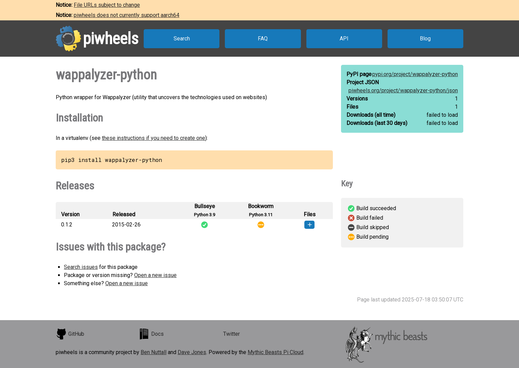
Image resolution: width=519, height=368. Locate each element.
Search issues (81, 267)
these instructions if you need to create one (153, 138)
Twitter (231, 334)
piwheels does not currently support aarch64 (126, 15)
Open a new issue (155, 275)
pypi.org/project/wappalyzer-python (415, 74)
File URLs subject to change (107, 5)
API (344, 38)
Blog (425, 38)
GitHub (70, 334)
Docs (151, 334)
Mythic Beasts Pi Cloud (275, 352)
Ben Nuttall (153, 352)
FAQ (263, 38)
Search (182, 38)
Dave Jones (192, 352)
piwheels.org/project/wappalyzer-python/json (403, 90)
